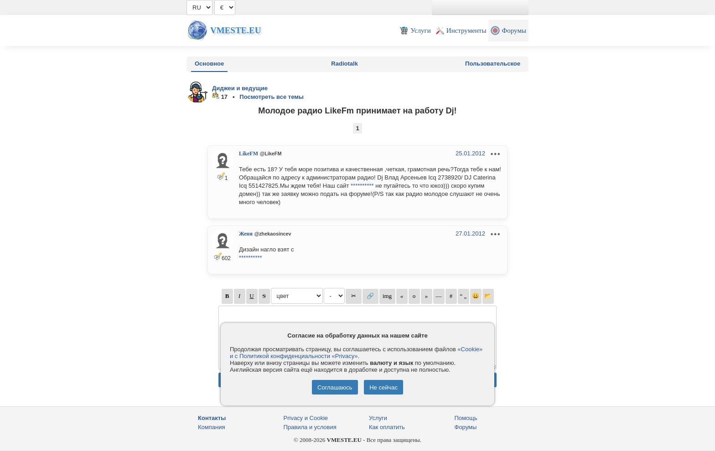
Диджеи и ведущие (240, 88)
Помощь (466, 418)
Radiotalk (344, 63)
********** (362, 185)
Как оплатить (387, 427)
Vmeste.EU (235, 30)
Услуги (378, 418)
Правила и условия (310, 427)
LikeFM (248, 153)
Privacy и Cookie (306, 418)
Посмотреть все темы (271, 96)
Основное (209, 63)
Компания (211, 427)
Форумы (466, 427)
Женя (246, 234)
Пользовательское (492, 63)
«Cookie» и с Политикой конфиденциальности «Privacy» (356, 352)
